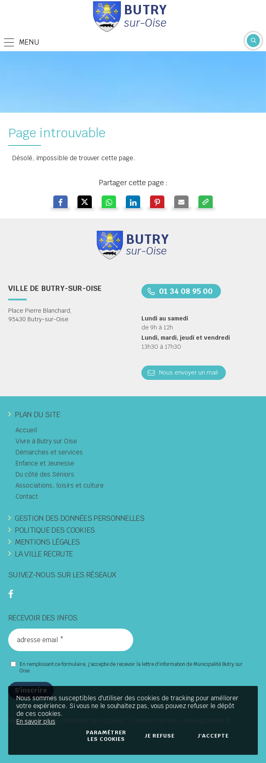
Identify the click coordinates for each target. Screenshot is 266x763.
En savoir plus (35, 721)
